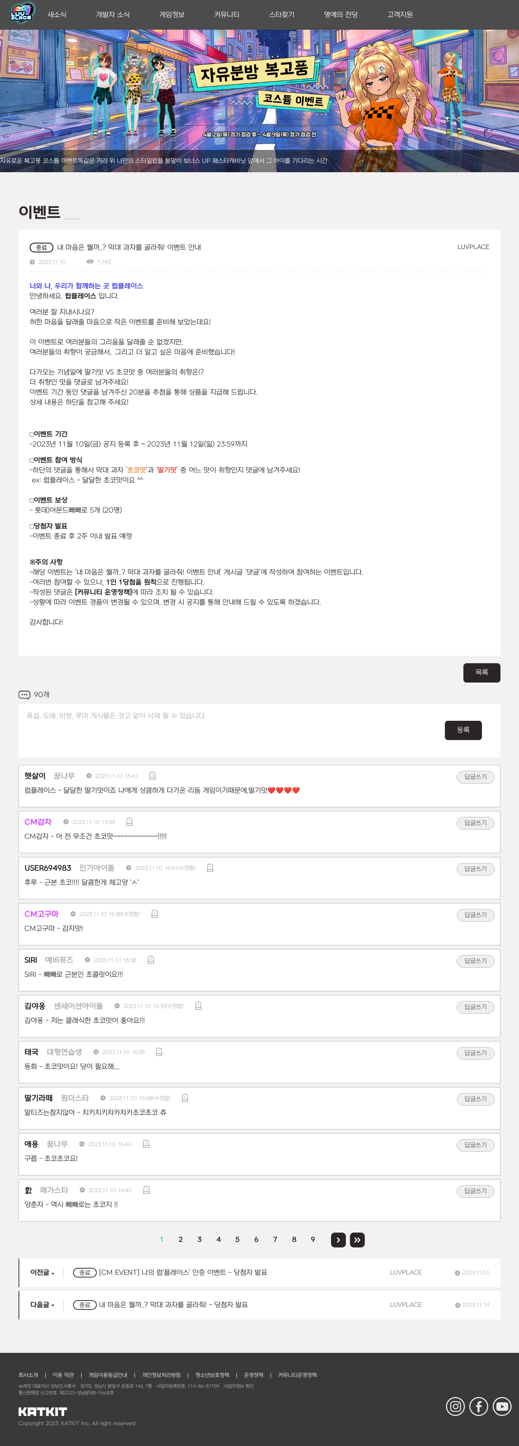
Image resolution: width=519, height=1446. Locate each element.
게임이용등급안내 (108, 1375)
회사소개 (28, 1375)
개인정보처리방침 (161, 1375)
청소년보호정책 (212, 1375)
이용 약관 (63, 1375)
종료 (41, 248)
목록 (482, 673)
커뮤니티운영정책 (297, 1375)
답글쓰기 (476, 777)
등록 (463, 730)
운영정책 (253, 1375)
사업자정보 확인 (239, 1386)
